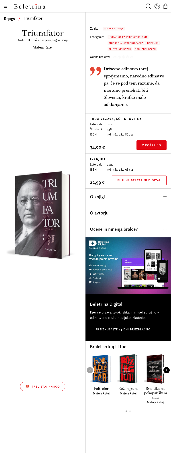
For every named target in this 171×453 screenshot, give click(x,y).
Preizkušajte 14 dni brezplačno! (124, 329)
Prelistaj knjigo (43, 386)
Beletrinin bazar (120, 49)
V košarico (151, 145)
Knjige (9, 18)
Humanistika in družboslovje (128, 37)
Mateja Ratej (43, 47)
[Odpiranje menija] (5, 6)
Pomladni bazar (145, 49)
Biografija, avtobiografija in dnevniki (134, 43)
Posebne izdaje (114, 28)
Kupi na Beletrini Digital (139, 180)
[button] (126, 411)
